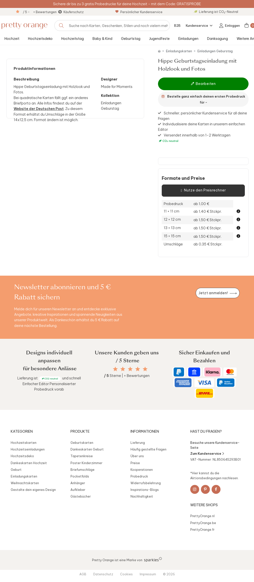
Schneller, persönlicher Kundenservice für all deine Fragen (202, 116)
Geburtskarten (81, 443)
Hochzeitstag (72, 38)
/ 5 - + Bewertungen (40, 12)
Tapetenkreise (81, 456)
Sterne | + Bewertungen (127, 375)
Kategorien (22, 431)
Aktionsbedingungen (206, 478)
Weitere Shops (204, 505)
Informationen (144, 431)
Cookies (126, 574)
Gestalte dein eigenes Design (33, 490)
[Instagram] (194, 489)
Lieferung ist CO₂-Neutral (216, 12)
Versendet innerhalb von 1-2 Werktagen (194, 138)
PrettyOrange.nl (202, 516)
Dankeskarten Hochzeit (29, 463)
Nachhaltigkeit (141, 496)
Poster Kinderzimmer (86, 463)
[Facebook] (216, 489)
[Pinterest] (205, 489)
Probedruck (139, 476)
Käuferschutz (74, 12)
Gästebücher (80, 496)
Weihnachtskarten (25, 483)
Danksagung (217, 38)
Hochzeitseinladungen (28, 449)
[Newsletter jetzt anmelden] (217, 293)
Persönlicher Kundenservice (138, 12)
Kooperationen (141, 470)
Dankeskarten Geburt (87, 449)
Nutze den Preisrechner (203, 190)
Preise (135, 463)
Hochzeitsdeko (40, 38)
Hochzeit (11, 38)
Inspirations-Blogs (144, 490)
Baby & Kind (102, 38)
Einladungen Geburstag (215, 51)
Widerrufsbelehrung (145, 483)
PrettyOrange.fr (202, 529)
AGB (82, 574)
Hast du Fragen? (206, 431)
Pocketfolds (79, 476)
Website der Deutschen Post (39, 108)
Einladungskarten (179, 51)
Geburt (16, 470)
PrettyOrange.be (203, 523)
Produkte (80, 431)
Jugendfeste (159, 38)
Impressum (148, 574)
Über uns (137, 456)
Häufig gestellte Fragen (148, 449)
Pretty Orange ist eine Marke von (127, 559)
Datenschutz (103, 574)
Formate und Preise (183, 178)
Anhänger (77, 483)
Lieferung (137, 443)
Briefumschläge (82, 470)
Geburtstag (130, 38)
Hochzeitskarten (23, 443)
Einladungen (188, 38)
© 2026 (169, 574)
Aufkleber (77, 490)
